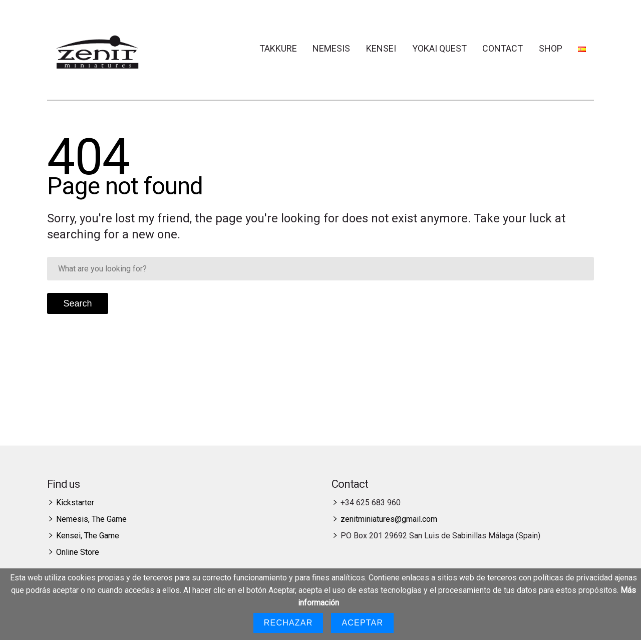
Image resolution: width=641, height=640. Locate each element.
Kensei (381, 48)
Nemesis (331, 48)
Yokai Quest (439, 48)
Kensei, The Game (87, 535)
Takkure (278, 48)
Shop (550, 48)
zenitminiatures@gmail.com (389, 519)
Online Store (77, 552)
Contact (502, 48)
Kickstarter (75, 502)
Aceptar (362, 622)
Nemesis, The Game (91, 519)
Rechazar (288, 622)
